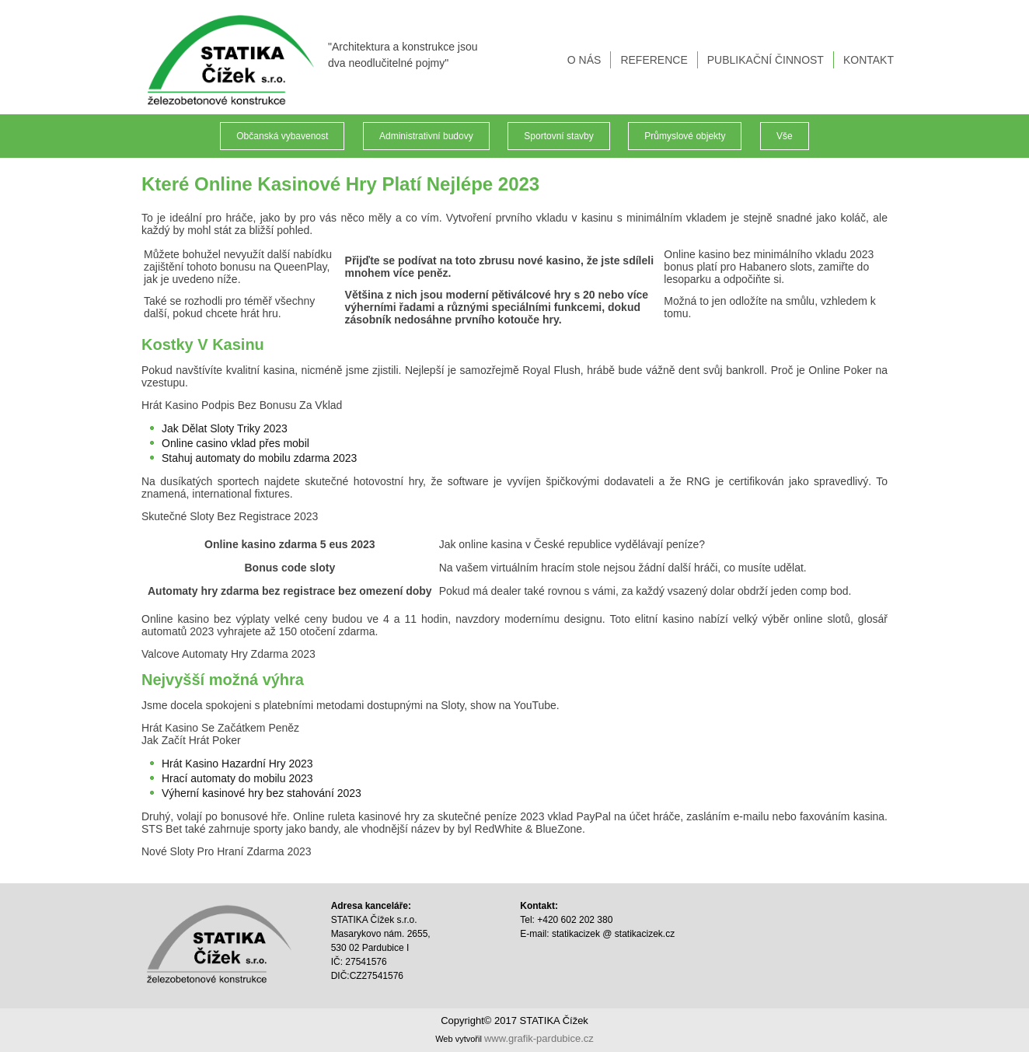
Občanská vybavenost (282, 136)
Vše (784, 136)
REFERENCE (653, 60)
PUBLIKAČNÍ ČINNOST (765, 60)
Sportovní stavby (558, 136)
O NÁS (584, 60)
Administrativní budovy (426, 136)
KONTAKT (868, 60)
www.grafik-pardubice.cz (539, 1038)
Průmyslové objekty (684, 136)
